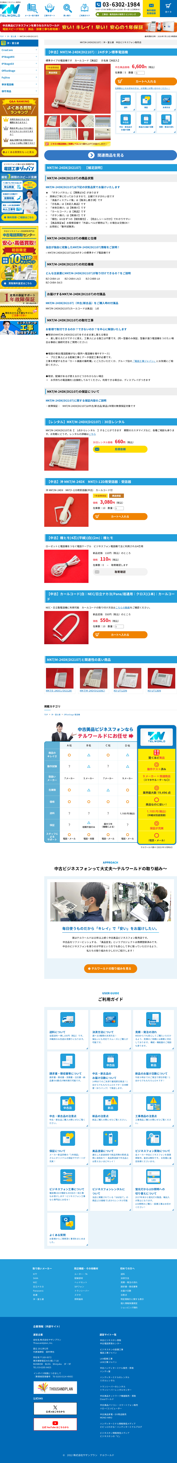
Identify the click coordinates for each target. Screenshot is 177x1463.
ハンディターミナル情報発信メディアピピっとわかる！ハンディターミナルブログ (121, 1425)
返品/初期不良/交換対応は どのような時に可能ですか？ (22, 141)
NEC (35, 1282)
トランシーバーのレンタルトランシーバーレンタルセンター (116, 1388)
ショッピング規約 (129, 1307)
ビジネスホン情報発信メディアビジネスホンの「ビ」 (114, 1434)
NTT (35, 1273)
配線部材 (78, 1278)
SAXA (35, 1278)
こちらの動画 (122, 607)
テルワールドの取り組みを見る (111, 968)
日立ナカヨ (38, 1286)
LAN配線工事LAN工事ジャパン (108, 1360)
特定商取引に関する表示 (132, 1299)
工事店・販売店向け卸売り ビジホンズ (119, 14)
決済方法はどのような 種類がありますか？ (19, 121)
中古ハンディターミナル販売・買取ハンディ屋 (117, 1369)
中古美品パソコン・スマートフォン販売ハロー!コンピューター (119, 1406)
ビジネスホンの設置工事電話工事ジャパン (111, 1351)
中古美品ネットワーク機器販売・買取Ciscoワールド (118, 1397)
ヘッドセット (80, 1282)
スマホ (77, 1294)
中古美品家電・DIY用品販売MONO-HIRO (113, 1416)
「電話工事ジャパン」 (144, 361)
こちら (92, 434)
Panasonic (38, 1290)
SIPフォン (79, 1286)
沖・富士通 (11, 36)
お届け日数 (126, 1290)
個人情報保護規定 (129, 1303)
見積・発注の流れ (129, 1282)
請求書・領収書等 (129, 1286)
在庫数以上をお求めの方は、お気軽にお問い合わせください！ (142, 88)
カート (168, 11)
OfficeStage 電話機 (72, 714)
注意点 (124, 1294)
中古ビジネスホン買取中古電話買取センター (110, 1342)
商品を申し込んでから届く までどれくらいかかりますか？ (21, 131)
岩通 (35, 1294)
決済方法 (125, 1278)
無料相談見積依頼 (151, 12)
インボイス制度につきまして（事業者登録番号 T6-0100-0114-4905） (54, 1375)
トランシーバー (81, 1290)
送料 (123, 1273)
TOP (2, 36)
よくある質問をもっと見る (19, 152)
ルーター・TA (80, 1273)
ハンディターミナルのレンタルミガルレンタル (114, 1379)
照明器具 (78, 1299)
